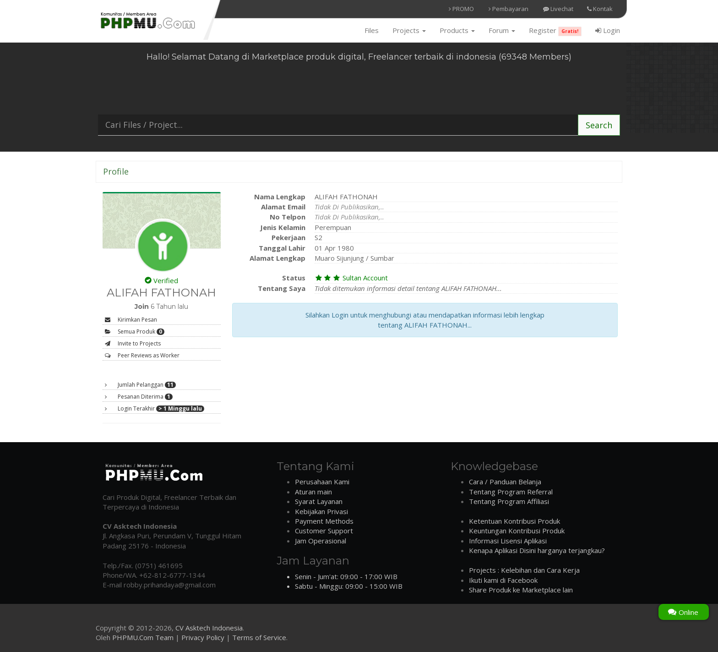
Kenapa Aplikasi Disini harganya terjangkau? (537, 550)
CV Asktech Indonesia (209, 627)
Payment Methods (324, 521)
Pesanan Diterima (139, 397)
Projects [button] (409, 30)
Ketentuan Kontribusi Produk (514, 521)
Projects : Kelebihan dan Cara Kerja (524, 570)
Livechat (558, 9)
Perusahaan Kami (322, 481)
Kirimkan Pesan (131, 319)
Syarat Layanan (319, 501)
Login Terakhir (154, 409)
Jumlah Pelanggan (140, 385)
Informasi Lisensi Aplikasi (508, 540)
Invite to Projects (133, 343)
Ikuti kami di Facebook (503, 580)
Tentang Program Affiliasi (509, 501)
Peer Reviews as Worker (142, 355)
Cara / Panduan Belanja (505, 481)
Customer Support (324, 530)
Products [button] (457, 30)
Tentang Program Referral (511, 491)
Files (371, 30)
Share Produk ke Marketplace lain (521, 589)
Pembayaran (508, 9)
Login (607, 30)
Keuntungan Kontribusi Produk (517, 530)
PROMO (461, 9)
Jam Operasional (320, 540)
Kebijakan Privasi (321, 511)
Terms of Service (259, 637)
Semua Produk (134, 332)
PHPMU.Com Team (143, 637)
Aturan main (313, 491)
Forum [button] (502, 30)
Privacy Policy (202, 637)
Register (555, 31)
